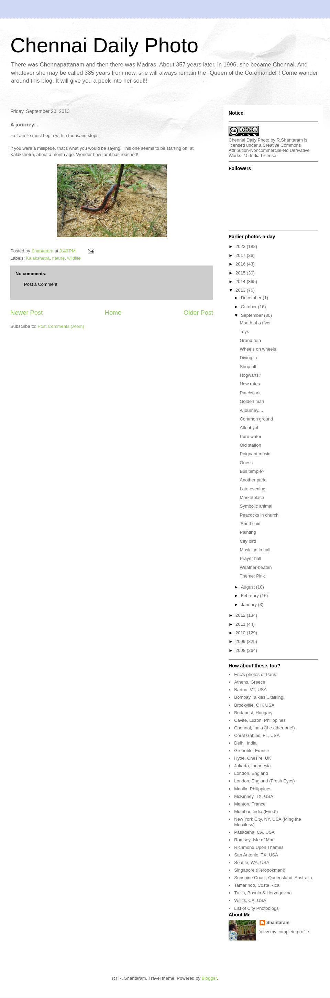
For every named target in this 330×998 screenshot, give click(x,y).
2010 (241, 632)
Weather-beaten (256, 567)
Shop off (248, 366)
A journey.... (251, 410)
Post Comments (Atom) (61, 326)
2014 (241, 281)
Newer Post (26, 312)
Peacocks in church (259, 515)
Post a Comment (40, 284)
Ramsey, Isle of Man (254, 839)
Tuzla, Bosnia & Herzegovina (263, 892)
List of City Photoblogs (256, 908)
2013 (241, 290)
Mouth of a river (255, 322)
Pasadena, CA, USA (254, 832)
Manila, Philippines (252, 788)
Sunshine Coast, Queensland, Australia (273, 877)
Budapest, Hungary (253, 712)
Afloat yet (249, 427)
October (249, 306)
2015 (241, 273)
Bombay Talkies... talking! (259, 697)
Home (113, 312)
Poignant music (255, 453)
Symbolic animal (256, 506)
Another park (252, 479)
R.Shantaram (290, 140)
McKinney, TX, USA (253, 796)
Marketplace (252, 497)
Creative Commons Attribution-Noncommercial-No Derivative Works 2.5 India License (269, 150)
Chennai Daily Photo (104, 45)
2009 (241, 641)
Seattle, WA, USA (251, 862)
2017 (241, 255)
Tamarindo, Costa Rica (256, 885)
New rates (250, 383)
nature (58, 258)
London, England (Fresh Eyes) (264, 780)
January (249, 604)
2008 (241, 650)
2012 (241, 615)
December (252, 297)
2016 (241, 264)
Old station (250, 445)
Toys (244, 331)
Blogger (209, 978)
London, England (251, 773)
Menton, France (249, 804)
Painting (248, 532)
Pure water (250, 436)
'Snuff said (250, 523)
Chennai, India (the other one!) (264, 727)
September (252, 315)
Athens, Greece (249, 682)
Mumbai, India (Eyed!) (256, 811)
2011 (241, 624)
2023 (241, 246)
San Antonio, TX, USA (256, 854)
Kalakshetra (38, 258)
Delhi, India (245, 743)
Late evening (252, 488)
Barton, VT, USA (250, 689)
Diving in (248, 357)
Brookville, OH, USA (254, 705)
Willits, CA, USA (250, 900)
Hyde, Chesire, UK (252, 758)
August (248, 587)
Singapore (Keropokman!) (259, 870)
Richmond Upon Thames (259, 847)
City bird (248, 541)
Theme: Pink (252, 576)
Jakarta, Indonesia (252, 765)
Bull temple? (252, 471)
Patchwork (250, 392)
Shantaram (277, 922)
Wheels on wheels (258, 349)
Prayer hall (250, 558)
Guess (246, 462)
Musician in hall (255, 549)
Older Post (198, 312)
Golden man (252, 401)
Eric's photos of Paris (255, 674)
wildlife (74, 258)
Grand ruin (250, 340)
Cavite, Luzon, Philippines (260, 720)
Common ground (256, 419)
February (250, 595)
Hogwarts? (250, 375)
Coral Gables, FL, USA (256, 735)
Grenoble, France (251, 750)
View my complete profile (284, 931)
